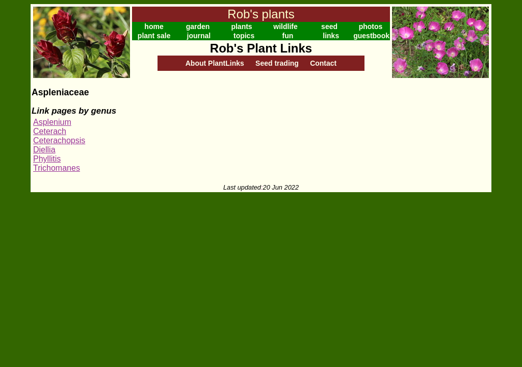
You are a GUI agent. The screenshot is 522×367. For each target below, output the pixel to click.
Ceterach (49, 131)
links (331, 36)
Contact (323, 63)
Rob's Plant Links (261, 48)
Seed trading (277, 63)
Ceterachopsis (59, 140)
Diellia (44, 149)
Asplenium (52, 122)
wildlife (285, 26)
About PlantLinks (215, 63)
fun (288, 36)
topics (243, 36)
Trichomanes (56, 168)
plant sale (154, 36)
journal (199, 36)
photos (371, 26)
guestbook (371, 36)
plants (241, 26)
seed (329, 26)
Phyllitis (47, 158)
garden (198, 26)
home (153, 26)
